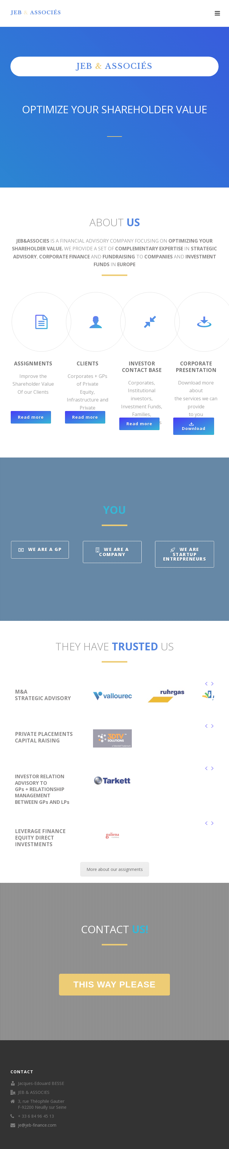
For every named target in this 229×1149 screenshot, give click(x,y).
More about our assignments (114, 869)
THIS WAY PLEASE (114, 984)
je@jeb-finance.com (37, 1125)
